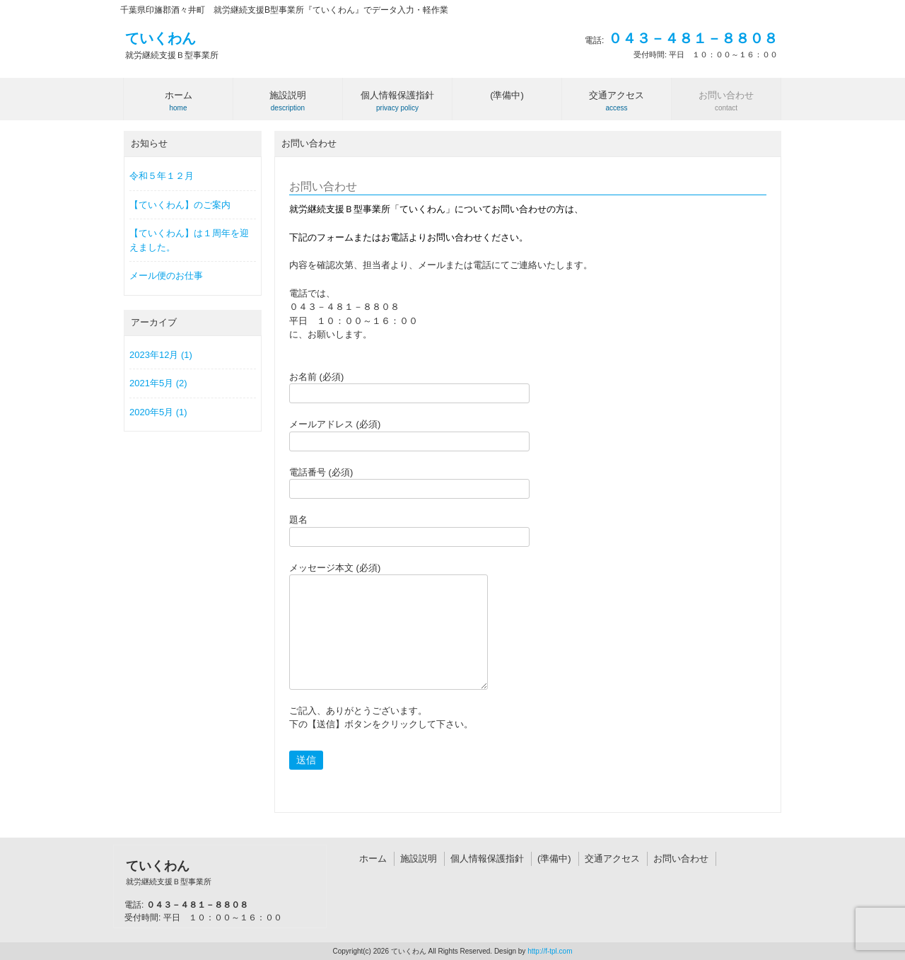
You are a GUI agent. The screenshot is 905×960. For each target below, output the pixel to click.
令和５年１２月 (161, 175)
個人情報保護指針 (487, 858)
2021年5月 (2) (158, 383)
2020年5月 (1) (158, 412)
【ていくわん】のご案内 (179, 204)
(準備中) (554, 858)
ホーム (373, 858)
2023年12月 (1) (160, 354)
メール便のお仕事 (166, 275)
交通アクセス (612, 858)
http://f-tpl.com (549, 951)
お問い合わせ (680, 858)
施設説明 (418, 858)
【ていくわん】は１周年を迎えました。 (189, 240)
